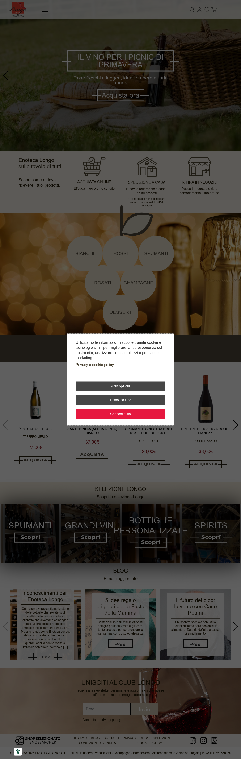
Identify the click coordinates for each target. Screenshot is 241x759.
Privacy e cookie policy (95, 365)
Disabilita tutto (120, 400)
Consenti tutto (120, 414)
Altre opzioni (120, 386)
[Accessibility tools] (18, 752)
